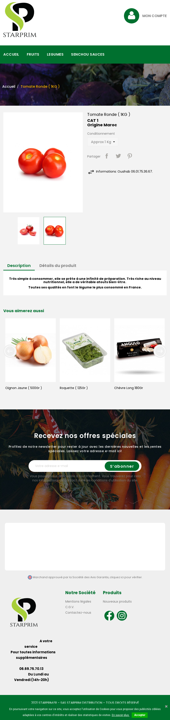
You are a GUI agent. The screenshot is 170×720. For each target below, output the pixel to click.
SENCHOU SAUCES (87, 54)
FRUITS (33, 54)
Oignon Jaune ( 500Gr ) (23, 388)
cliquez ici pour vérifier (126, 577)
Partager (106, 156)
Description (19, 265)
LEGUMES (55, 54)
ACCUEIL (11, 54)
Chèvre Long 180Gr (128, 388)
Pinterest (129, 156)
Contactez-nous (78, 612)
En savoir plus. (120, 715)
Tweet (118, 156)
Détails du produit (57, 265)
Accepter (139, 715)
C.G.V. (69, 607)
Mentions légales (78, 601)
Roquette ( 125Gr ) (74, 388)
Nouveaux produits (117, 601)
